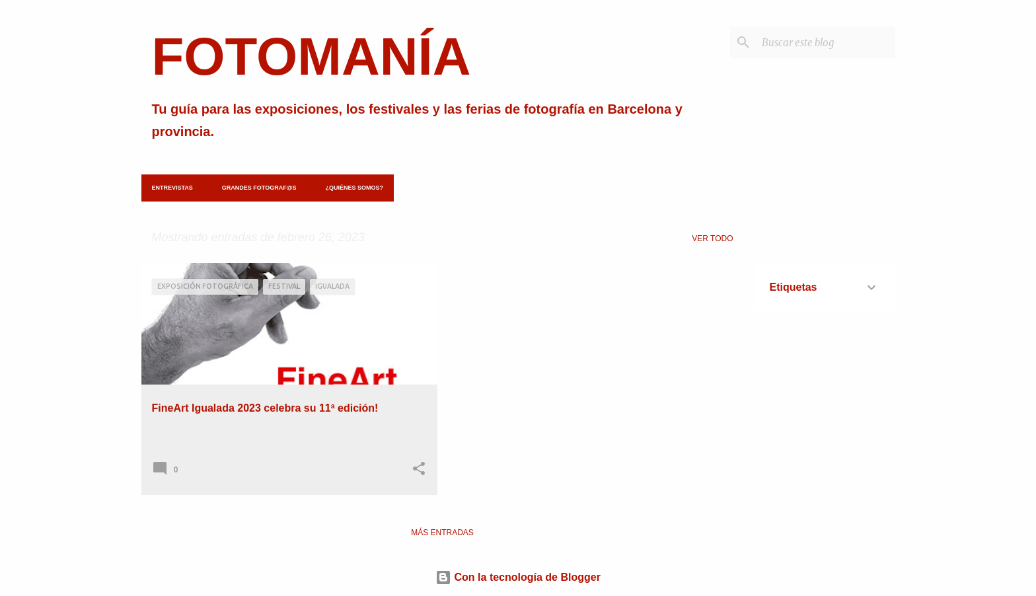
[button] (419, 470)
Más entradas (442, 532)
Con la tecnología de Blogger (518, 577)
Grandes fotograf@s (259, 187)
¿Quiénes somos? (354, 187)
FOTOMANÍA (311, 56)
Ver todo (712, 238)
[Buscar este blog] (826, 42)
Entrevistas (172, 187)
